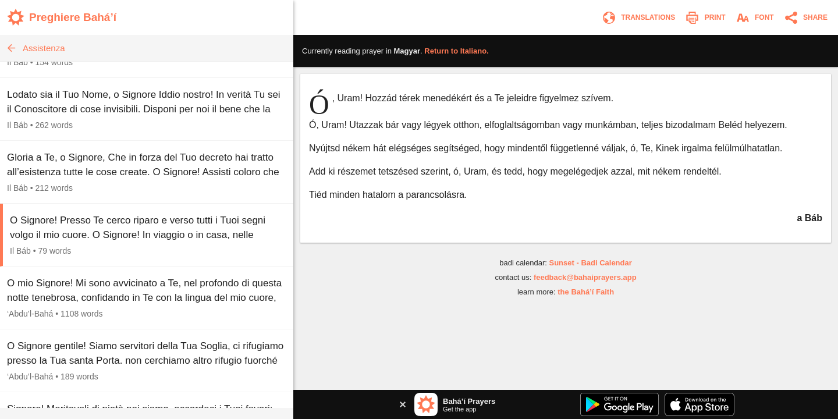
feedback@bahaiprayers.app (585, 277)
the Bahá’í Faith (586, 291)
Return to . (456, 51)
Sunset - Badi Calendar (590, 262)
